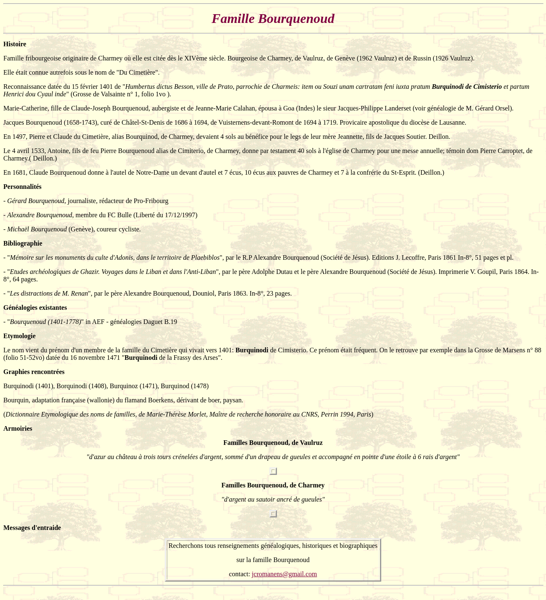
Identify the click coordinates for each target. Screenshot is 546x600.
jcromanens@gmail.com (284, 573)
